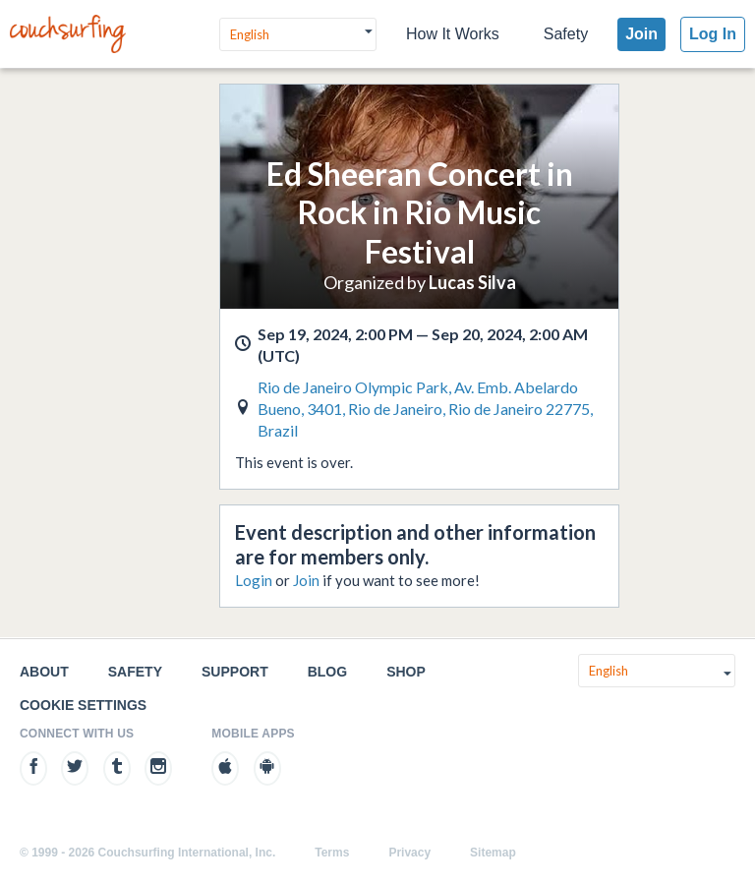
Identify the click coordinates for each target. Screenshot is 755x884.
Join (641, 34)
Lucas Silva (472, 282)
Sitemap (493, 852)
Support (235, 671)
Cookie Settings (83, 705)
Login (253, 580)
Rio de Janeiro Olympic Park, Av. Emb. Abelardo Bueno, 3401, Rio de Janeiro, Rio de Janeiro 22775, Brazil (425, 409)
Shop (406, 671)
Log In (712, 34)
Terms (332, 852)
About (44, 671)
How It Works (452, 34)
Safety (566, 34)
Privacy (409, 852)
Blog (327, 671)
